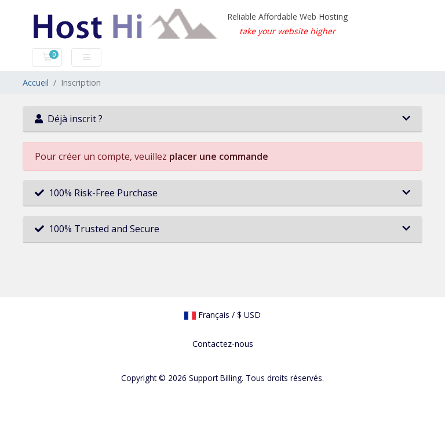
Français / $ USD (222, 314)
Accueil (36, 82)
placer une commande (218, 156)
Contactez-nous (222, 343)
